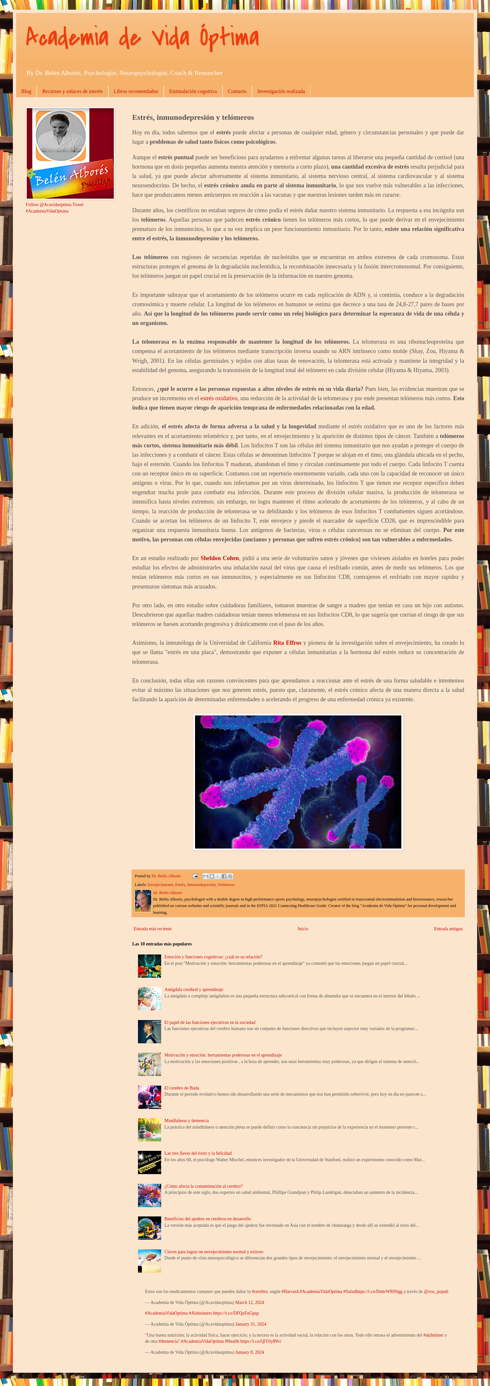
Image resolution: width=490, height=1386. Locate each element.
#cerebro (260, 1291)
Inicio (303, 928)
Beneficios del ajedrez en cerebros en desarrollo (207, 1218)
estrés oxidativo (219, 398)
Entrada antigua (448, 928)
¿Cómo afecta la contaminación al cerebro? (203, 1186)
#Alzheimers (200, 1313)
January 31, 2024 (250, 1324)
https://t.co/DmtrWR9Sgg (379, 1291)
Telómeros (226, 884)
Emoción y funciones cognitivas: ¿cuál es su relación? (213, 956)
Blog (26, 91)
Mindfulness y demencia (186, 1120)
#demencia (168, 1341)
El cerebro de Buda (181, 1088)
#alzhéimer (433, 1335)
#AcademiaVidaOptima (320, 1291)
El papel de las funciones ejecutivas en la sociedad (209, 1022)
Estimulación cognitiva (193, 91)
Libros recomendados (136, 91)
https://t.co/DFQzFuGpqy (236, 1313)
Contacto (237, 91)
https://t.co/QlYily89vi (260, 1341)
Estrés (180, 884)
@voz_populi (436, 1291)
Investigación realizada (281, 91)
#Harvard (290, 1291)
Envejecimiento (160, 884)
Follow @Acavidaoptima (49, 204)
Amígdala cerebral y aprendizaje (193, 989)
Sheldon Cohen (220, 558)
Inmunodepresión (201, 884)
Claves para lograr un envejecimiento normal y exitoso (213, 1251)
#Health (232, 1341)
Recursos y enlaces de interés (72, 91)
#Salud (349, 1291)
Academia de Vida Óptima (142, 37)
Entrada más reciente (153, 928)
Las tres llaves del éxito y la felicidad (198, 1153)
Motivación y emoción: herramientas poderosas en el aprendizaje (223, 1055)
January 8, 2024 (249, 1352)
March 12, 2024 (249, 1302)
